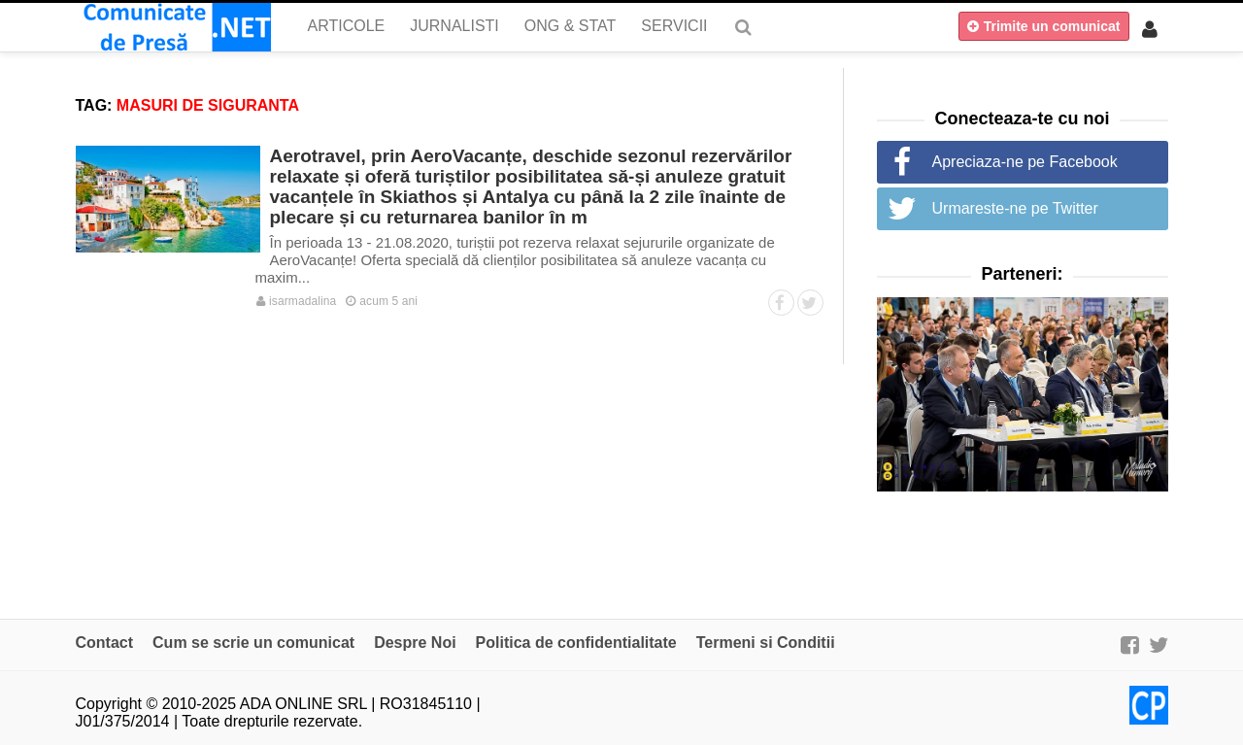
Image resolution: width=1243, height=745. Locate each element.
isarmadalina (296, 301)
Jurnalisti (454, 25)
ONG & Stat (570, 25)
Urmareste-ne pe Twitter (1015, 208)
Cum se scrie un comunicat (253, 642)
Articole (347, 25)
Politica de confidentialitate (576, 642)
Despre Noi (414, 642)
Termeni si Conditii (765, 642)
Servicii (674, 25)
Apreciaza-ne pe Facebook (1025, 161)
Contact (105, 642)
